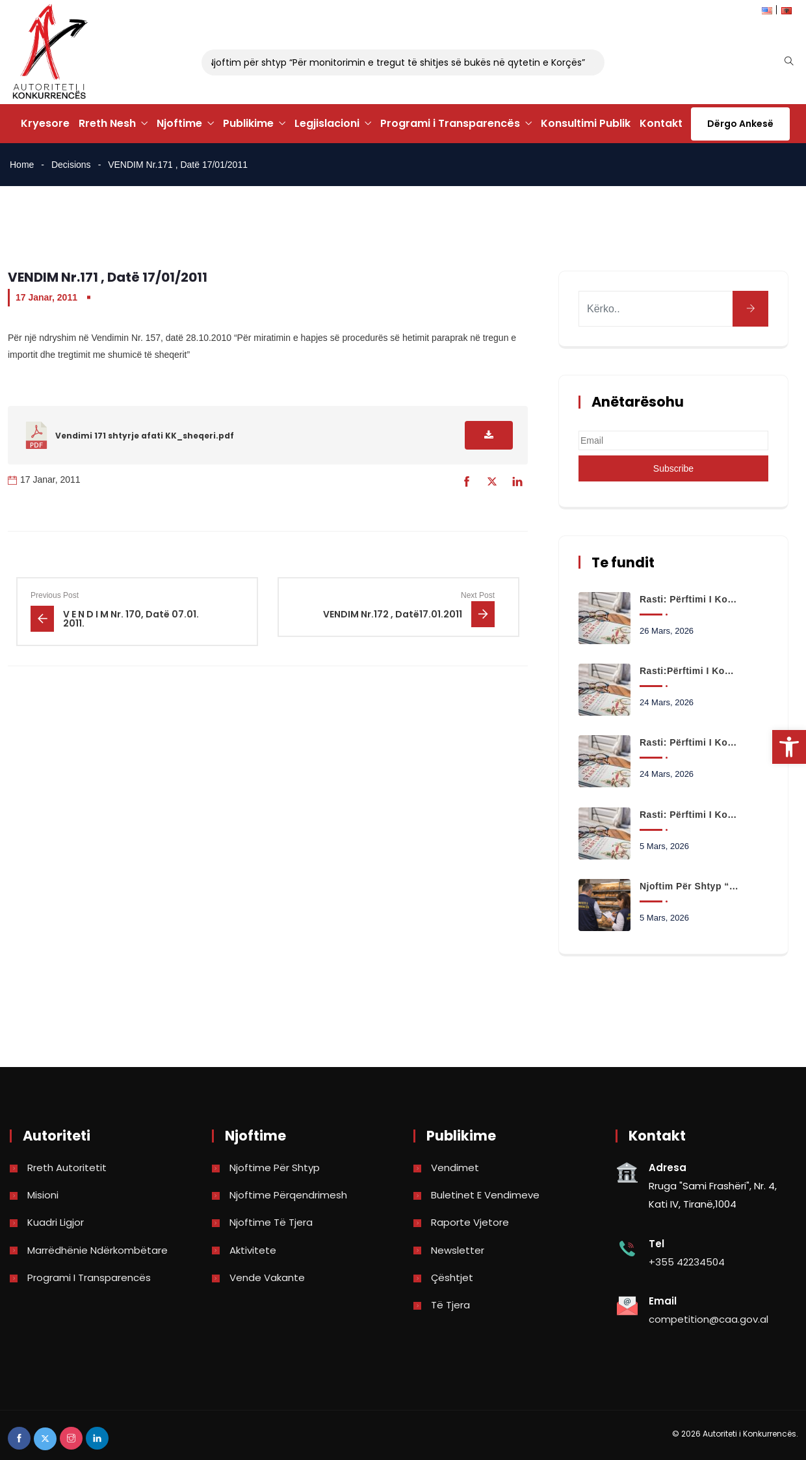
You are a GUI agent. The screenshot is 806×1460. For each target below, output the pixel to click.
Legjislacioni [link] (326, 123)
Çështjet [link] (452, 1277)
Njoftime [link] (179, 123)
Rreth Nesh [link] (107, 123)
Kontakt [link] (661, 123)
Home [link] (22, 164)
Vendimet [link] (455, 1167)
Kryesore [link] (45, 123)
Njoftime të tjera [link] (271, 1222)
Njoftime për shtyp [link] (274, 1167)
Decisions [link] (71, 164)
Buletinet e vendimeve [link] (485, 1195)
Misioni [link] (42, 1195)
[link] (789, 747)
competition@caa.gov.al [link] (708, 1319)
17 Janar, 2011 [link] (46, 297)
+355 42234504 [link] (687, 1262)
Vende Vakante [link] (267, 1277)
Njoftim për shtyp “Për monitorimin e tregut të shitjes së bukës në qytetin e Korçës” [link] (389, 62)
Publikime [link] (248, 123)
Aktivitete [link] (252, 1250)
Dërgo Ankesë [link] (740, 123)
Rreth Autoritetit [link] (67, 1167)
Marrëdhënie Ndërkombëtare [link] (97, 1250)
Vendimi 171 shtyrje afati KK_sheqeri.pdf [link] (144, 435)
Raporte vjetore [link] (470, 1222)
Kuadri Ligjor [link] (55, 1222)
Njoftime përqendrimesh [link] (288, 1195)
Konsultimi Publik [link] (585, 123)
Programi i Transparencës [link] (450, 123)
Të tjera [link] (450, 1305)
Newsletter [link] (457, 1250)
